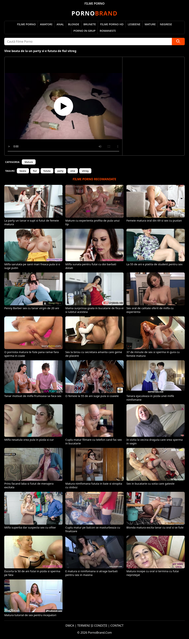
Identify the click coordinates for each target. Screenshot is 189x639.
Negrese (166, 24)
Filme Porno (26, 24)
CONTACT (116, 626)
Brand (94, 13)
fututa (46, 170)
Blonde (73, 24)
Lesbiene (134, 24)
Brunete (89, 24)
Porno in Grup (84, 30)
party (60, 170)
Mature (150, 24)
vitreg (85, 170)
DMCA (70, 626)
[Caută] (178, 41)
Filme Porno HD (111, 24)
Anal (60, 24)
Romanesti (108, 30)
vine (72, 170)
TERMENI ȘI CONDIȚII (92, 626)
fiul (35, 170)
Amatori (46, 24)
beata (23, 170)
